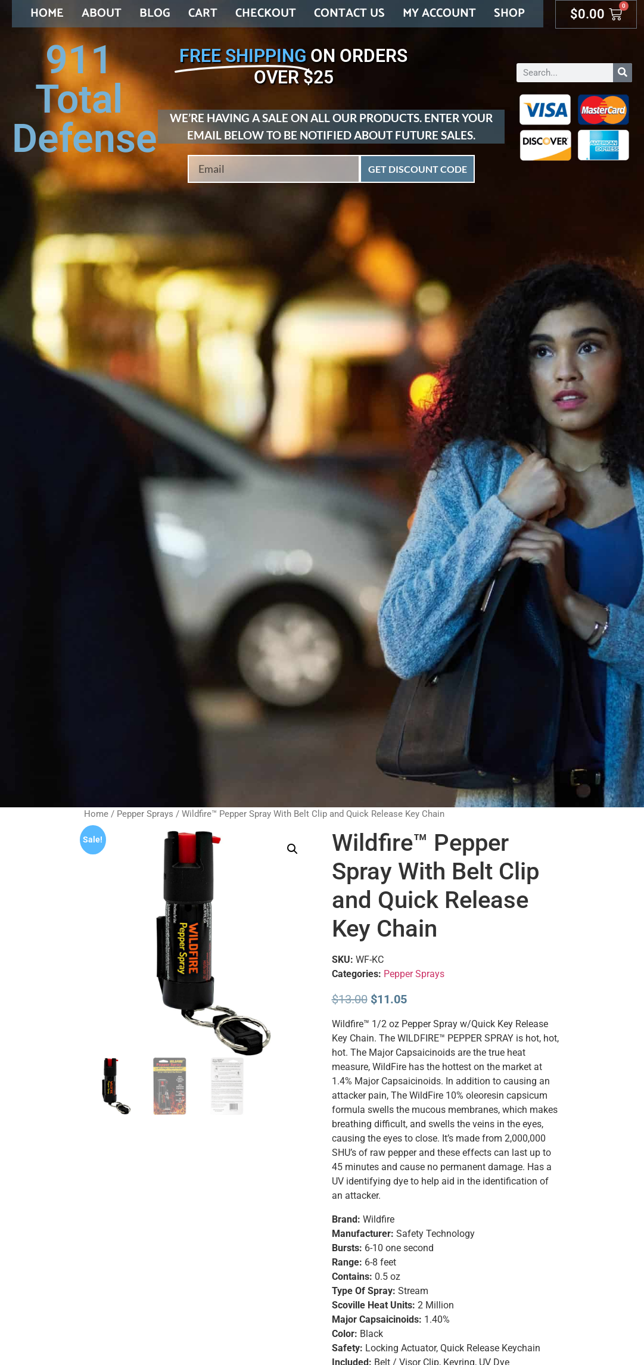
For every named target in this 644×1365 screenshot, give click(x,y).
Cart (202, 13)
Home (47, 13)
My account (439, 13)
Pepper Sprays (145, 814)
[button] (292, 849)
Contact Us (349, 13)
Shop (509, 13)
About (102, 13)
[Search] (622, 72)
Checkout (265, 13)
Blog (154, 13)
